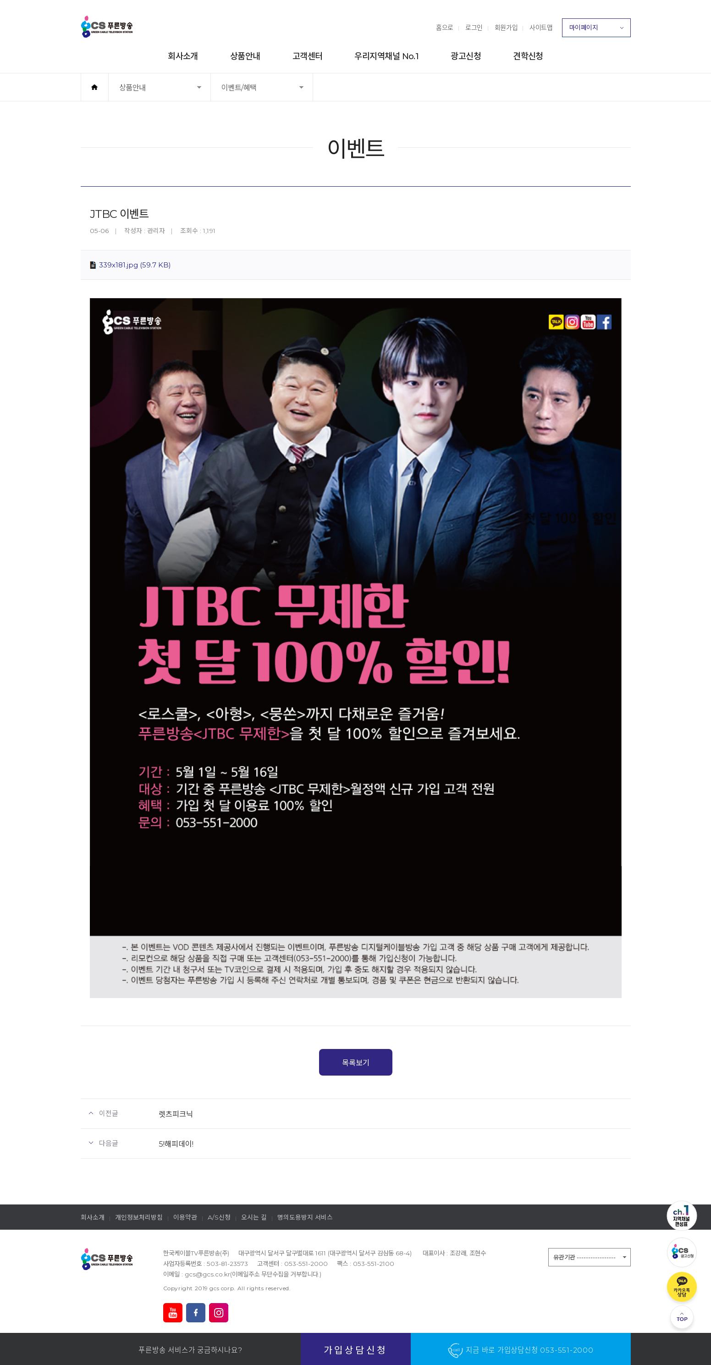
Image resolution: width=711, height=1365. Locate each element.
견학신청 (528, 56)
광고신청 (466, 56)
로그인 (474, 27)
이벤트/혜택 (251, 92)
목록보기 (355, 1062)
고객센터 (307, 56)
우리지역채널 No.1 (386, 56)
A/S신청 (219, 1217)
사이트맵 (540, 27)
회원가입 (506, 27)
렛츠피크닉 (176, 1114)
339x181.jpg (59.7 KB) (135, 265)
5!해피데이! (176, 1144)
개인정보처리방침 (139, 1217)
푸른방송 (107, 27)
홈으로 (444, 27)
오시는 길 (254, 1217)
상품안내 (245, 56)
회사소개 (183, 56)
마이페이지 (596, 30)
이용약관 (185, 1217)
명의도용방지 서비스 (305, 1217)
